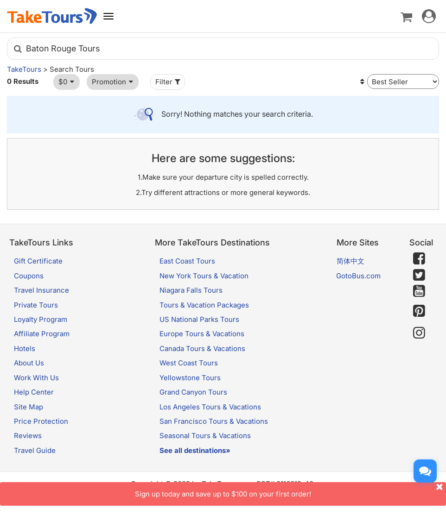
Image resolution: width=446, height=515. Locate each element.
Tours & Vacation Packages (204, 305)
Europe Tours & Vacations (201, 333)
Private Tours (36, 305)
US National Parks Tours (199, 319)
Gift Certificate (38, 261)
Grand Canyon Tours (193, 392)
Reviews (28, 435)
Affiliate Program (42, 333)
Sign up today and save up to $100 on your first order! (290, 490)
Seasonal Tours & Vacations (205, 435)
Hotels (24, 348)
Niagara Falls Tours (191, 290)
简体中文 (350, 261)
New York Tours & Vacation (203, 275)
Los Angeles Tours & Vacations (210, 406)
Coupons (29, 275)
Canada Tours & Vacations (202, 348)
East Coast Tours (187, 261)
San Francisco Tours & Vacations (213, 421)
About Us (29, 362)
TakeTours (24, 69)
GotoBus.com (358, 275)
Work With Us (36, 377)
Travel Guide (35, 450)
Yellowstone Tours (190, 377)
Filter (168, 81)
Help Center (34, 392)
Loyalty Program (40, 319)
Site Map (28, 406)
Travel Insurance (41, 290)
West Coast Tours (188, 362)
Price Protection (41, 421)
